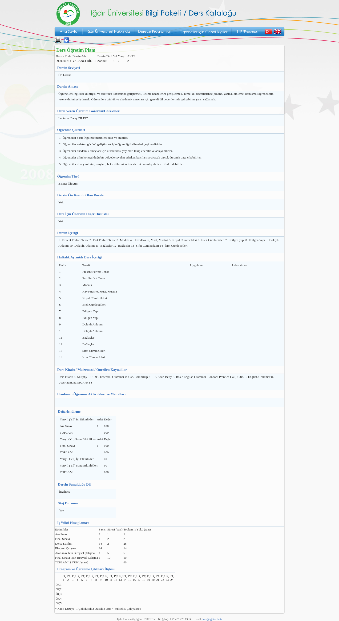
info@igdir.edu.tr (212, 619)
